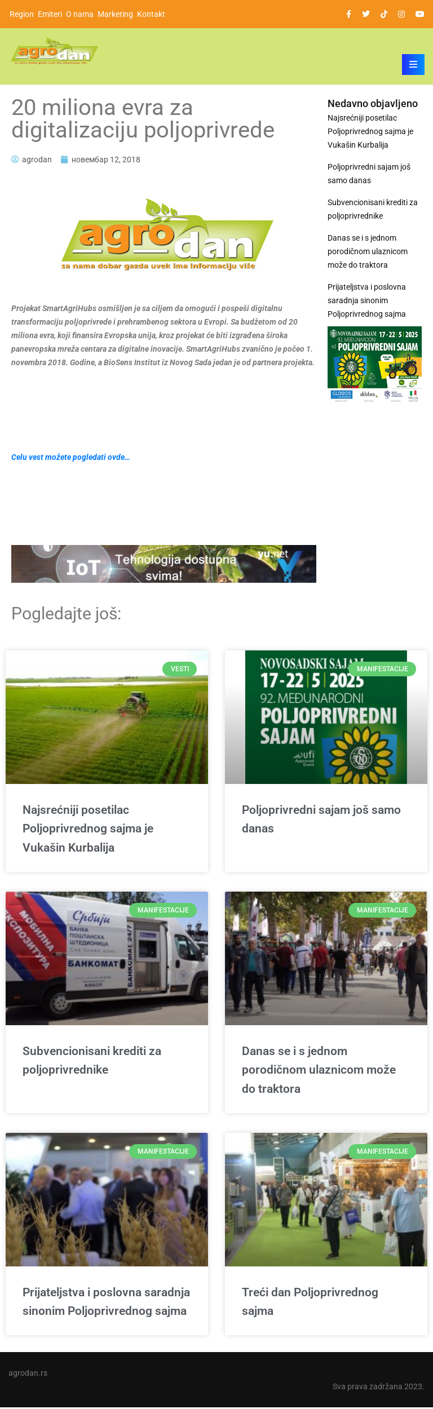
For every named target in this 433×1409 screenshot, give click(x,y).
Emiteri (50, 14)
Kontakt (151, 14)
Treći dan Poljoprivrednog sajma (310, 1303)
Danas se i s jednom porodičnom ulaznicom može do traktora (368, 251)
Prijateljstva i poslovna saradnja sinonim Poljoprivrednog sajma (367, 300)
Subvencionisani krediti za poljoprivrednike (373, 209)
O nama (80, 14)
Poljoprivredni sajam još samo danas (369, 173)
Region (22, 14)
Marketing (115, 14)
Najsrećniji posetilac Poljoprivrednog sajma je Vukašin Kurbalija (370, 131)
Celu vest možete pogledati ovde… (70, 457)
